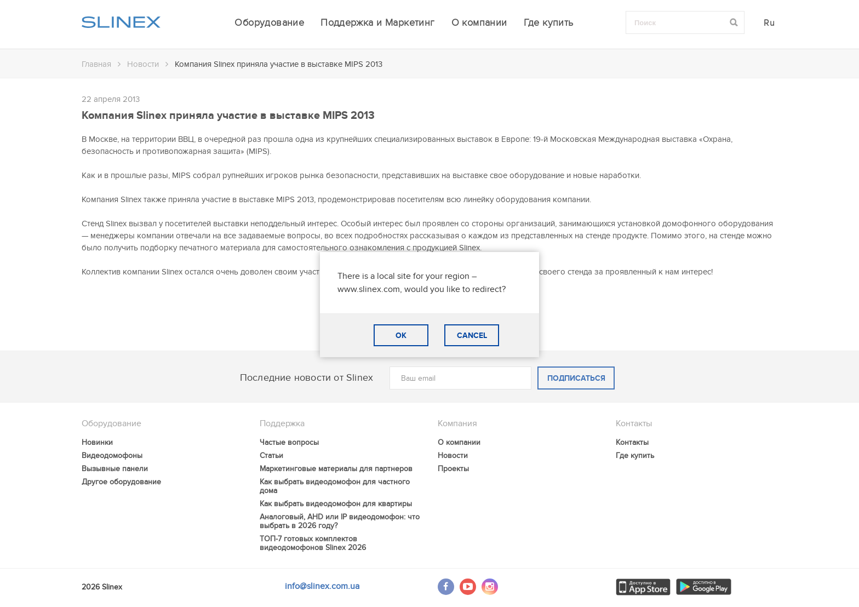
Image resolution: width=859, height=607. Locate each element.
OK (401, 335)
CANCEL (472, 335)
